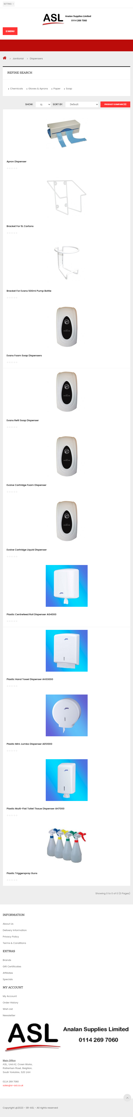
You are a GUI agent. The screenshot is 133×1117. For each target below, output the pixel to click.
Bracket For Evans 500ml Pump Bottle (29, 291)
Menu (10, 31)
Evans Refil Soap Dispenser (23, 420)
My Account (10, 996)
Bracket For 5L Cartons (20, 226)
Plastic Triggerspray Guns (22, 873)
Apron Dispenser (16, 161)
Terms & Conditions (14, 943)
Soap (69, 88)
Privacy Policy (11, 936)
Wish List (8, 1009)
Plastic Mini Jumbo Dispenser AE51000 (29, 744)
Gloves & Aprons (38, 88)
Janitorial (18, 58)
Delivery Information (15, 930)
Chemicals (16, 88)
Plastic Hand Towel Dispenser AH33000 (30, 679)
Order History (10, 1002)
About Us (8, 924)
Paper (56, 88)
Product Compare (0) (115, 104)
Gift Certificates (12, 966)
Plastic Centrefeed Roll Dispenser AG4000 (31, 614)
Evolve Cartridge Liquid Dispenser (27, 549)
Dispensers (36, 58)
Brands (7, 960)
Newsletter (9, 1015)
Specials (8, 979)
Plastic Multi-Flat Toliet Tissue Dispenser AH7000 (35, 808)
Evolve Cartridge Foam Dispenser (26, 485)
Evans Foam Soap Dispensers (24, 355)
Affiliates (8, 973)
